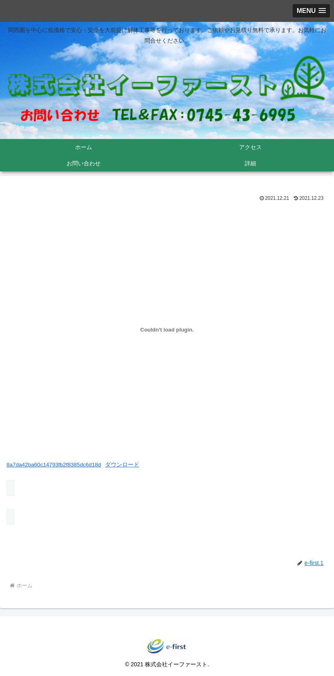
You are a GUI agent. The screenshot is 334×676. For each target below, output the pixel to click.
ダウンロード (122, 465)
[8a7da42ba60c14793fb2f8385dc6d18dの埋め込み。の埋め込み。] (167, 329)
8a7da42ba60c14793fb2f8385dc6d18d (53, 465)
